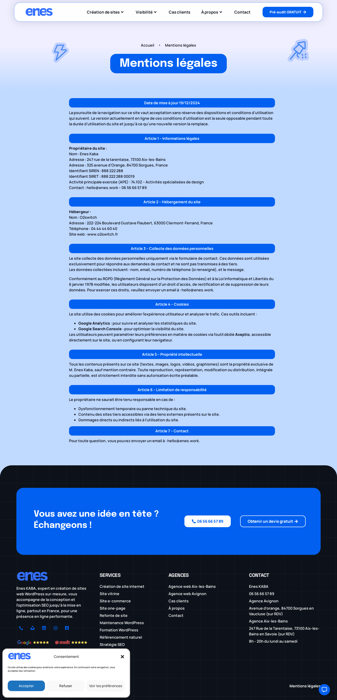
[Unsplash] (32, 628)
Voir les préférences (105, 685)
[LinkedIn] (44, 628)
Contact (242, 12)
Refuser (65, 685)
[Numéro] (21, 628)
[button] (122, 656)
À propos (212, 12)
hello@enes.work (102, 187)
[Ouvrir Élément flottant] (324, 689)
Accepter (26, 685)
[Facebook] (67, 628)
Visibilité (147, 12)
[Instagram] (55, 628)
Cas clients (179, 12)
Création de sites (106, 12)
